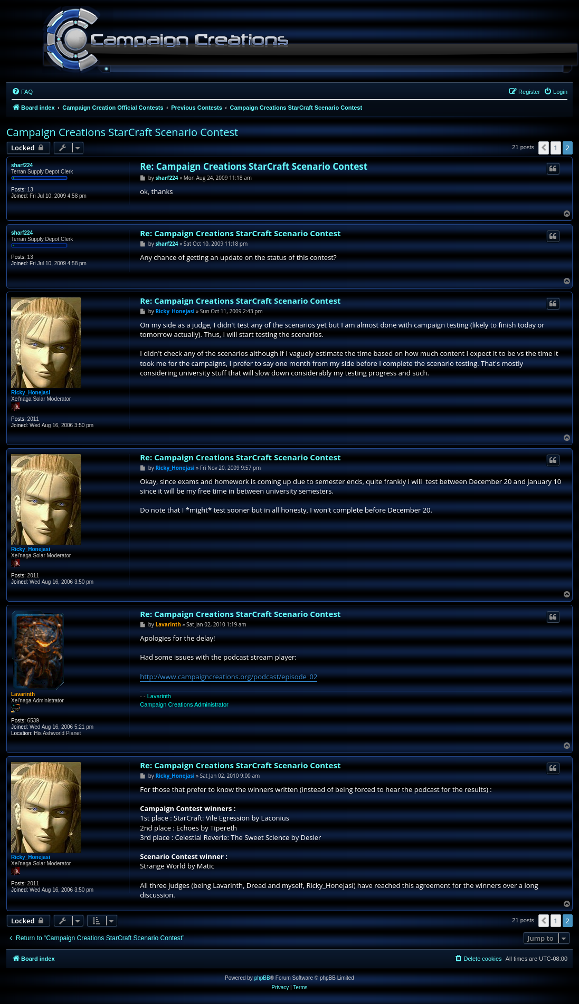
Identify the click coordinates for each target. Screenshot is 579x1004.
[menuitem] (22, 91)
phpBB (262, 978)
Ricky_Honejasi (30, 392)
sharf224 (22, 165)
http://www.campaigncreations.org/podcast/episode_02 (228, 676)
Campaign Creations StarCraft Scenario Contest (122, 132)
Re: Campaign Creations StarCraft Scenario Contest (253, 166)
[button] (543, 147)
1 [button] (555, 147)
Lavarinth (23, 694)
